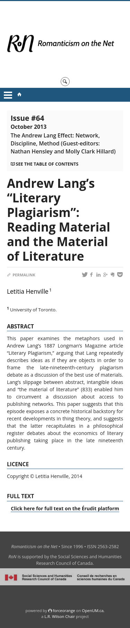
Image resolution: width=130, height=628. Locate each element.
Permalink (21, 274)
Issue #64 (62, 134)
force (64, 610)
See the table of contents (47, 164)
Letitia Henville (28, 291)
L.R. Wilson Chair (59, 616)
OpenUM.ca (92, 610)
